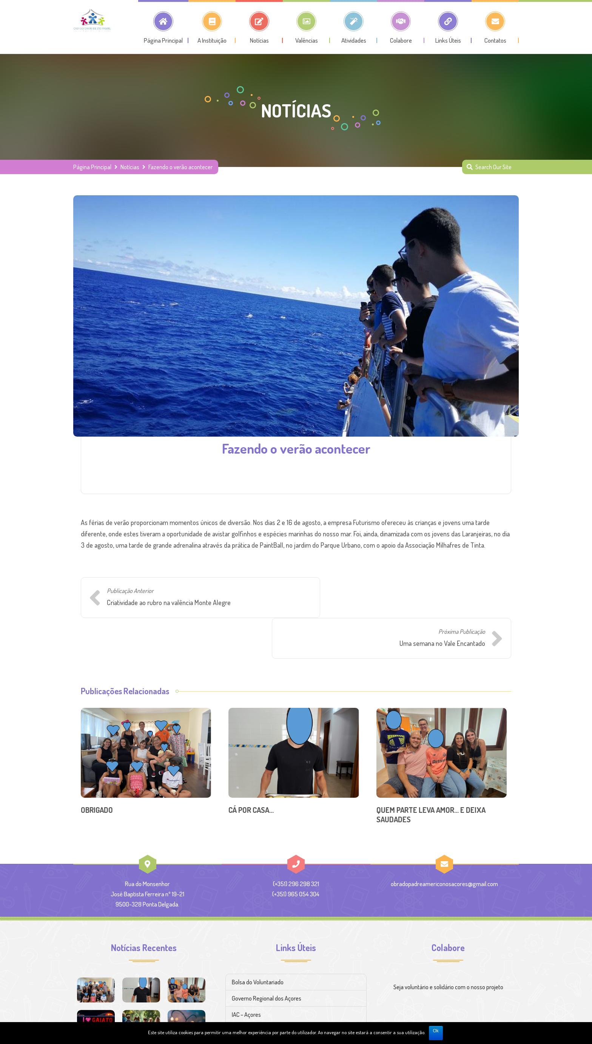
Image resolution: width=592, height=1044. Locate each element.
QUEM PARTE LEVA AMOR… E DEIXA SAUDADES (431, 773)
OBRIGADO (97, 769)
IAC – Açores (246, 974)
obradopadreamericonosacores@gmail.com (444, 843)
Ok (436, 1030)
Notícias (129, 167)
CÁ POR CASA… (251, 769)
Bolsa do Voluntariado (258, 941)
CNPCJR (241, 990)
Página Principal (92, 167)
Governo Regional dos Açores (266, 957)
